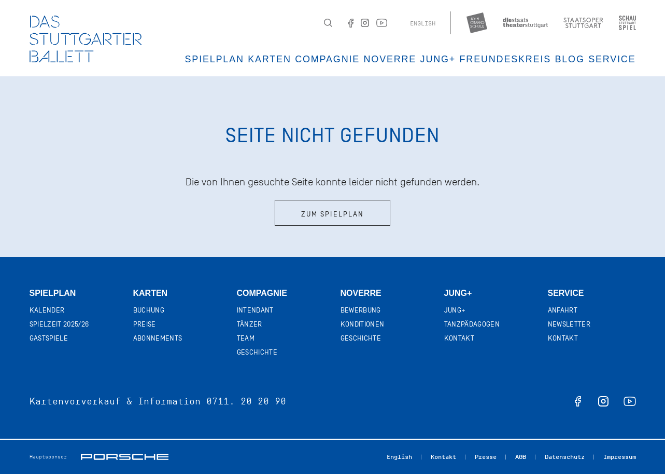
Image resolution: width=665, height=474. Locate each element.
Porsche (124, 456)
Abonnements (157, 338)
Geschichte (257, 352)
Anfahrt (562, 310)
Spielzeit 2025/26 (59, 324)
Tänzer (249, 324)
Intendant (255, 310)
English (422, 23)
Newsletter (569, 324)
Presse (486, 457)
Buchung (148, 310)
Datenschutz (565, 457)
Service (611, 59)
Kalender (47, 310)
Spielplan (214, 59)
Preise (144, 324)
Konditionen (363, 324)
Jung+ (458, 293)
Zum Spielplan (332, 214)
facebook (578, 401)
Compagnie (327, 59)
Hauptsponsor (48, 456)
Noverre (390, 59)
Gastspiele (49, 338)
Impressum (619, 457)
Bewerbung (361, 310)
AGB (520, 457)
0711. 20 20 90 (246, 401)
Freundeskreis (505, 59)
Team (245, 338)
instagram (603, 401)
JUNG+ (438, 59)
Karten (269, 59)
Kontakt (459, 338)
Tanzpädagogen (472, 324)
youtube (630, 401)
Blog (569, 59)
